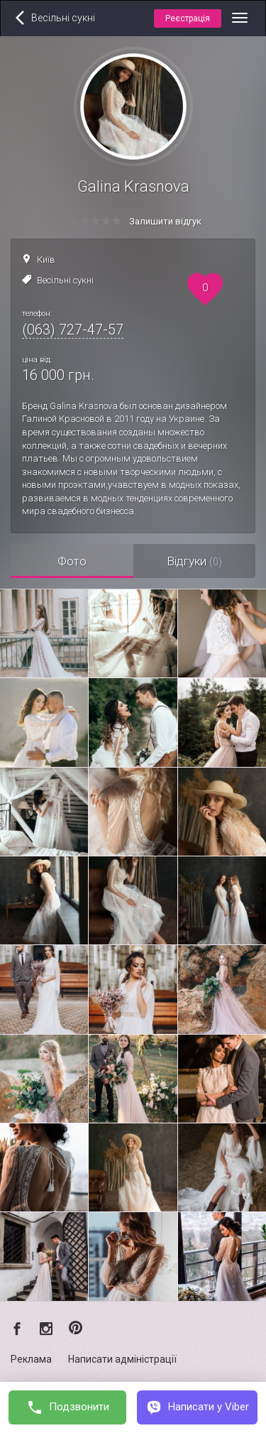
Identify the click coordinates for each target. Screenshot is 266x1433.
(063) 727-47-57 (72, 329)
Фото (72, 561)
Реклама (31, 1359)
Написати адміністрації (122, 1359)
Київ (46, 259)
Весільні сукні (65, 280)
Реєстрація (187, 18)
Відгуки (194, 561)
